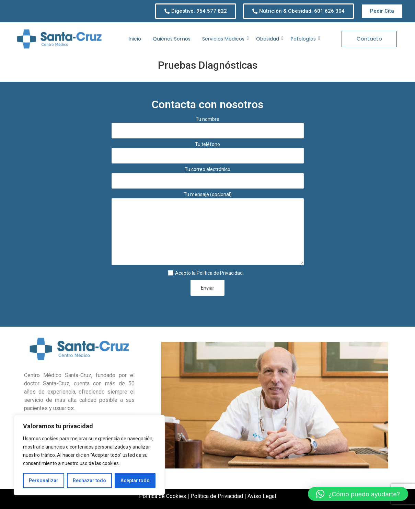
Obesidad (268, 38)
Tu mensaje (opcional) (207, 230)
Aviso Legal (261, 496)
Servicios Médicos (224, 38)
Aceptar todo (135, 480)
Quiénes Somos (172, 38)
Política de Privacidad (220, 273)
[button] (358, 494)
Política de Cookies (162, 496)
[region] (89, 455)
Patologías (304, 38)
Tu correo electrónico (207, 179)
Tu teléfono (207, 154)
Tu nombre (207, 129)
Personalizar (43, 480)
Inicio (135, 38)
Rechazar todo (89, 480)
